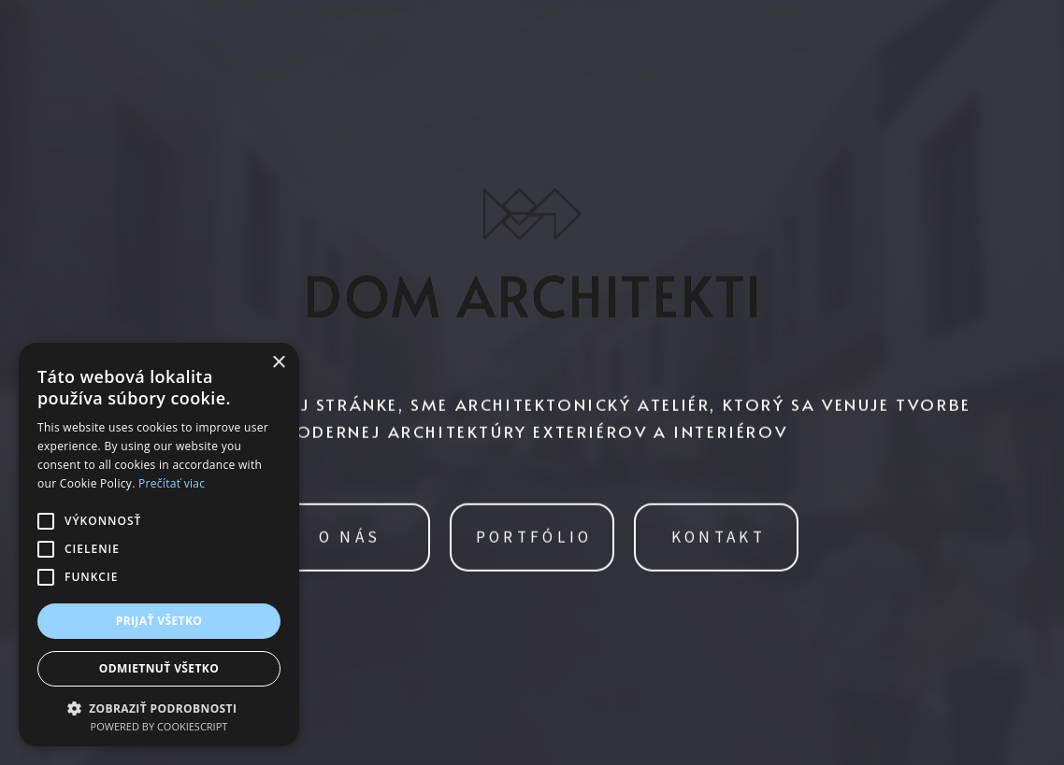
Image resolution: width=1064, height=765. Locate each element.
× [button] (278, 363)
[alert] (159, 544)
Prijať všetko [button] (159, 621)
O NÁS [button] (350, 538)
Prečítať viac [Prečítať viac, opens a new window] (171, 483)
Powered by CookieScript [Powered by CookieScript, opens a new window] (159, 726)
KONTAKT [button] (718, 538)
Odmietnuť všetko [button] (159, 668)
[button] (158, 707)
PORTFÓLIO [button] (534, 538)
